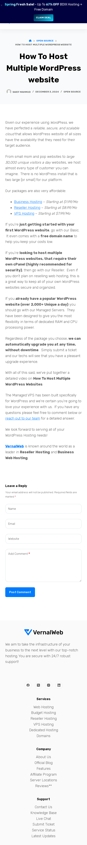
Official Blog (44, 763)
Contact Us (43, 807)
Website (13, 539)
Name (12, 509)
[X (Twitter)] (38, 685)
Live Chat (43, 819)
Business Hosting (28, 202)
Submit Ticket (43, 824)
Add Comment (19, 553)
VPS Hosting (24, 213)
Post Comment (20, 592)
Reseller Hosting (27, 208)
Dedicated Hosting (43, 730)
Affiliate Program (43, 774)
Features (44, 768)
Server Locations (43, 780)
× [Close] (2, 5)
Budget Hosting (43, 713)
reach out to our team (22, 418)
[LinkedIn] (59, 685)
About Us (43, 757)
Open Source (72, 91)
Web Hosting (43, 707)
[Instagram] (48, 685)
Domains (43, 736)
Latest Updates (43, 836)
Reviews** (43, 786)
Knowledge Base (43, 813)
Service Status (43, 830)
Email (11, 524)
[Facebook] (28, 685)
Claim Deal (43, 17)
